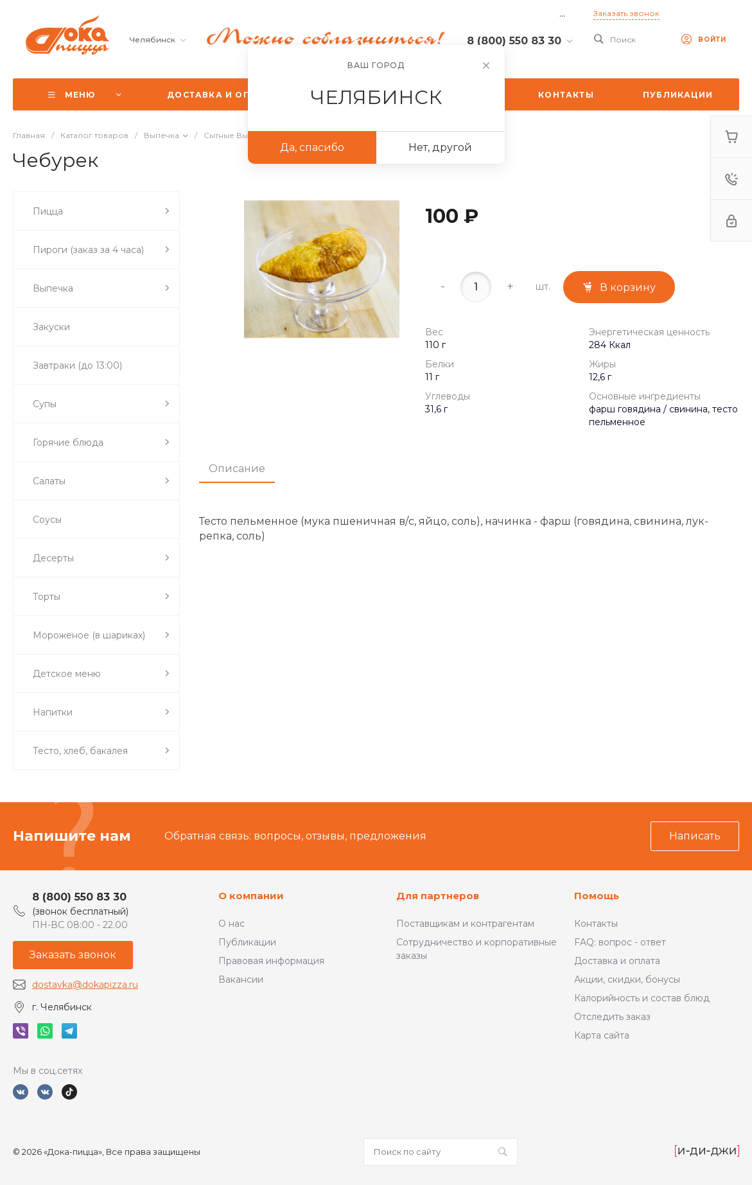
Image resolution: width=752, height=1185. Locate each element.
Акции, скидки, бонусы (627, 979)
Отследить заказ (612, 1017)
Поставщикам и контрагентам (465, 923)
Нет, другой (440, 147)
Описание (237, 468)
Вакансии (240, 979)
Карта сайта (601, 1035)
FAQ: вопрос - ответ (620, 942)
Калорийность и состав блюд (642, 998)
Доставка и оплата (617, 961)
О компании (251, 896)
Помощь (596, 896)
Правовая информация (271, 961)
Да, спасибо (312, 147)
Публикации (247, 942)
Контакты (596, 923)
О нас (231, 923)
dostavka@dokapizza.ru (85, 984)
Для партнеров (437, 896)
